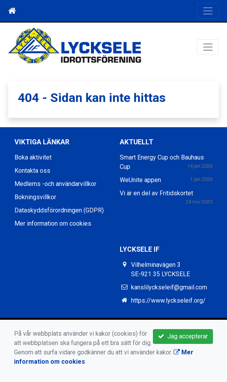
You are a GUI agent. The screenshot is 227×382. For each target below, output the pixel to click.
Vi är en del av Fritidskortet (156, 193)
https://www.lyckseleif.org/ (168, 300)
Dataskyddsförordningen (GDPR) (59, 210)
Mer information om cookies (52, 223)
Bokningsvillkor (35, 197)
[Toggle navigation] (208, 11)
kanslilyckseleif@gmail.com (169, 287)
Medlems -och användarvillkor (55, 183)
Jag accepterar (183, 336)
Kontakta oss (32, 170)
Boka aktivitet (32, 157)
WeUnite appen (140, 180)
